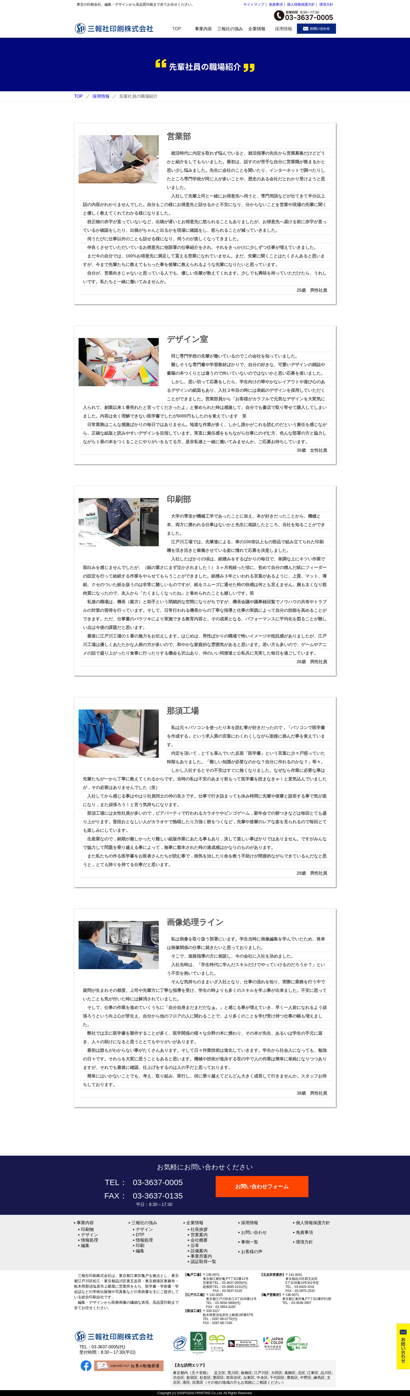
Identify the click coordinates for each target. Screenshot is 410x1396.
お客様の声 (251, 1251)
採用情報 (101, 96)
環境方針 (326, 4)
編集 (85, 1245)
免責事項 (276, 4)
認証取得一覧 (203, 1261)
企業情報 (194, 1222)
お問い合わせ (254, 1232)
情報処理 (89, 1240)
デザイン (89, 1234)
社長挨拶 (199, 1229)
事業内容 (85, 1222)
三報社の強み (144, 1222)
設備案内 (199, 1251)
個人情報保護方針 (301, 4)
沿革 (195, 1245)
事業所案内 (201, 1256)
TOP (78, 96)
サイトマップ (253, 4)
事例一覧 (249, 1242)
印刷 (140, 1245)
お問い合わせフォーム (262, 1186)
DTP (140, 1234)
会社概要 (199, 1240)
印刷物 (87, 1229)
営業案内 (199, 1234)
